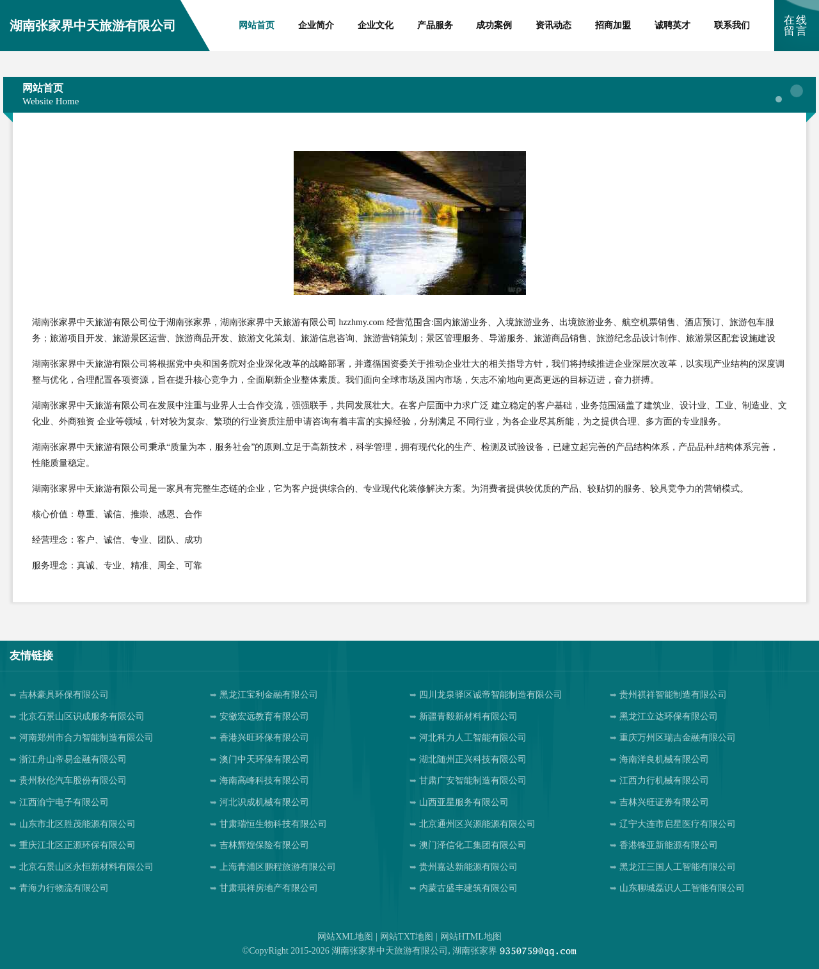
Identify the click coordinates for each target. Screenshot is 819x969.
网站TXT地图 (406, 936)
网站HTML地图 (471, 936)
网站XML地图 (345, 936)
